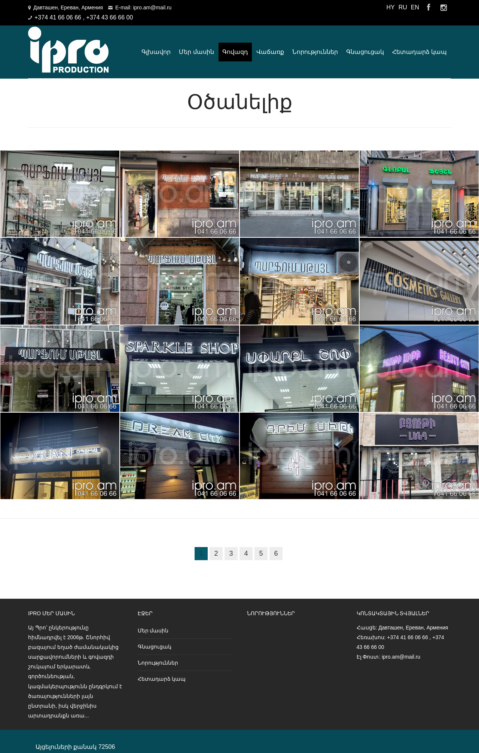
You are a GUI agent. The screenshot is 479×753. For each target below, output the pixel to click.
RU (403, 7)
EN (415, 7)
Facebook (428, 7)
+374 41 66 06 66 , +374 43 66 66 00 (83, 17)
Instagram (443, 7)
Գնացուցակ (365, 46)
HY (390, 7)
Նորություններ (315, 46)
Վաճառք (270, 46)
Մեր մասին (196, 46)
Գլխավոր (156, 46)
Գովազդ (235, 46)
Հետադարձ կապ (419, 46)
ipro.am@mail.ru (401, 645)
